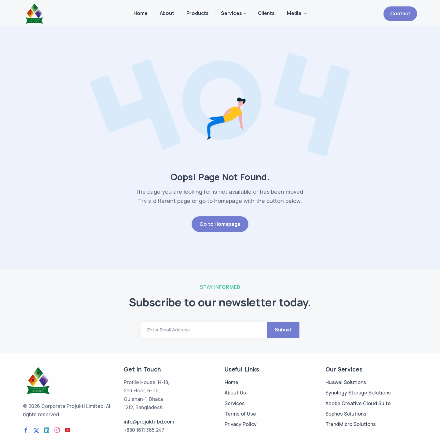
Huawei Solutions (345, 382)
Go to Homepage (220, 224)
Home (140, 13)
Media (294, 13)
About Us (235, 392)
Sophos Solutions (345, 413)
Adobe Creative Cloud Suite (358, 403)
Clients (266, 13)
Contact (400, 13)
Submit (283, 329)
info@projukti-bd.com (149, 421)
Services (231, 13)
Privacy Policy (241, 424)
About (167, 13)
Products (197, 13)
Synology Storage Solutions (358, 392)
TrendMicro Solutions (350, 424)
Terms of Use (240, 413)
